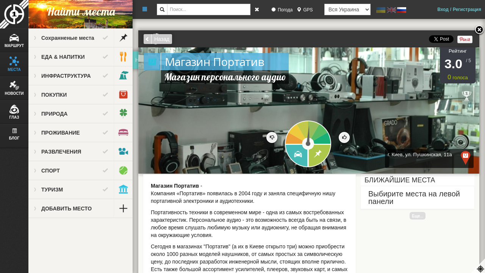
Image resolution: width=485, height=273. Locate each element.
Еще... (417, 215)
